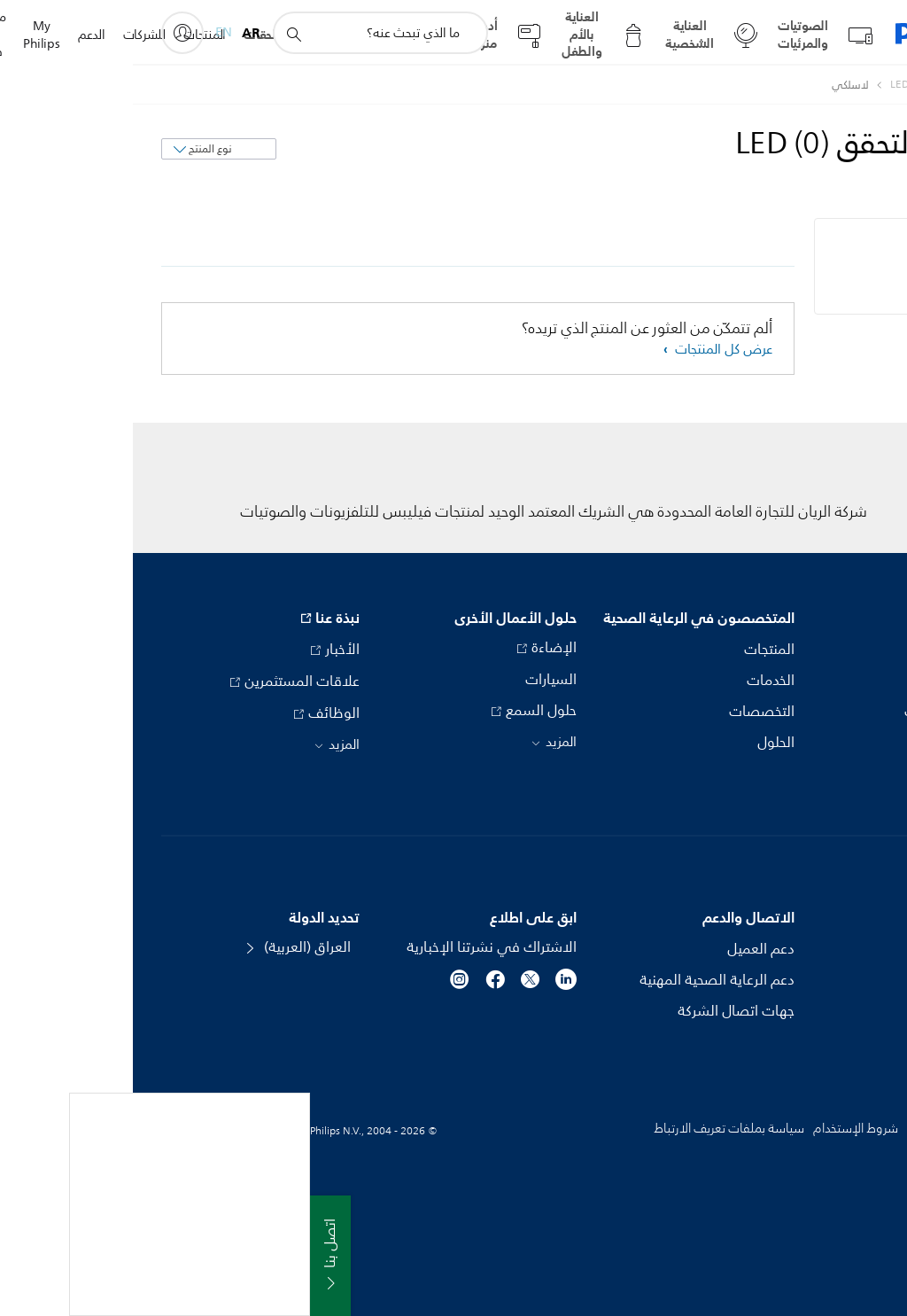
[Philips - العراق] (862, 85)
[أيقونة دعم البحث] (160, 33)
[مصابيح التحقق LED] (790, 85)
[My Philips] (49, 33)
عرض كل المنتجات (589, 350)
